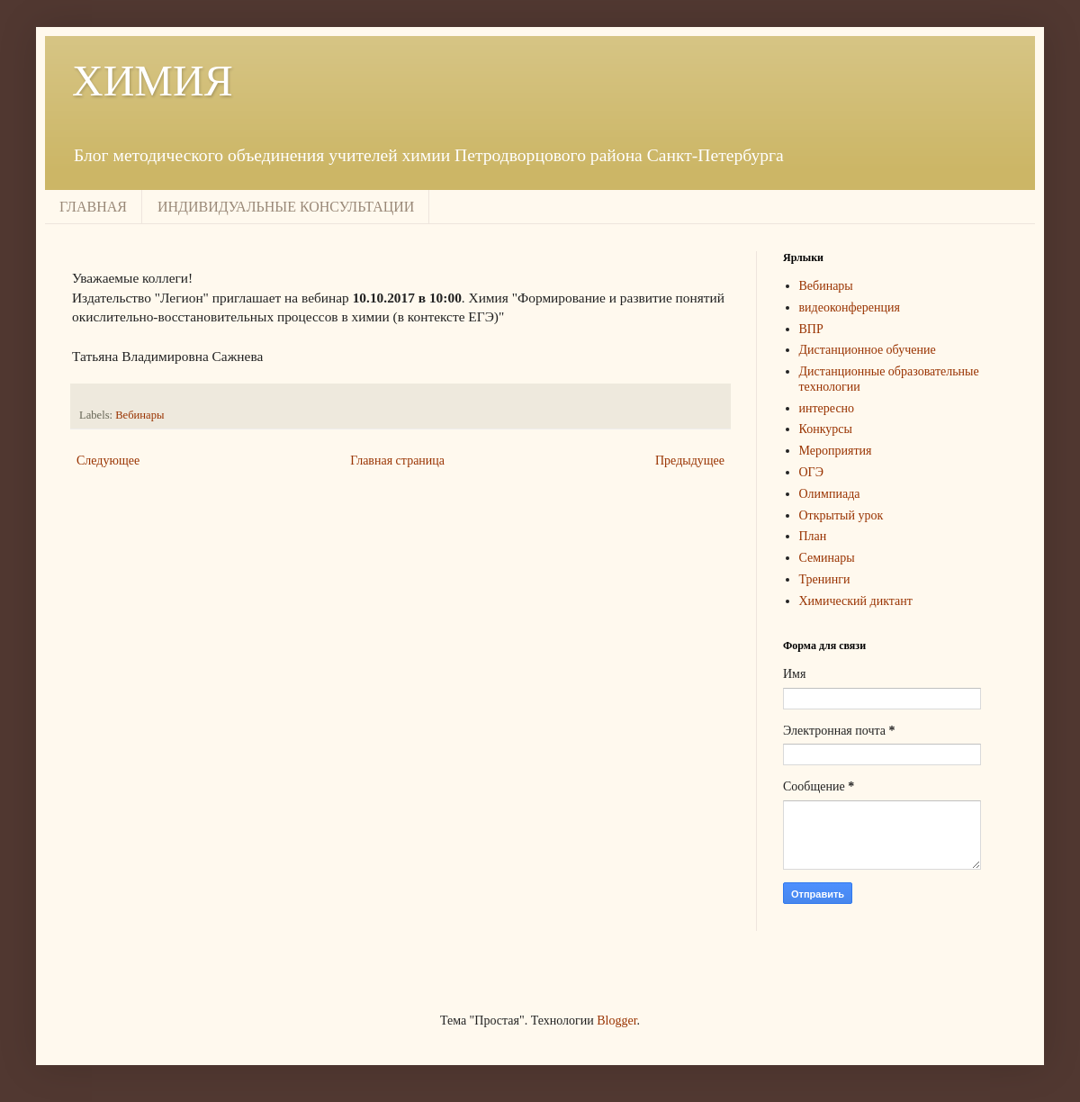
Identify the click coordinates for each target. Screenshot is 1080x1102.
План (813, 536)
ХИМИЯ (152, 80)
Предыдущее (689, 460)
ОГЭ (811, 472)
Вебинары (139, 415)
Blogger (616, 1020)
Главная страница (397, 460)
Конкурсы (825, 429)
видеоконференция (849, 307)
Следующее (108, 460)
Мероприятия (835, 450)
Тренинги (824, 579)
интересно (827, 408)
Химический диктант (856, 601)
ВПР (811, 329)
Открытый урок (841, 515)
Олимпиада (829, 494)
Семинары (827, 558)
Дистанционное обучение (867, 350)
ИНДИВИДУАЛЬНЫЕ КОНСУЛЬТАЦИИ (286, 206)
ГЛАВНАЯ (93, 206)
